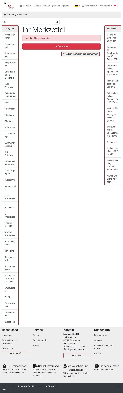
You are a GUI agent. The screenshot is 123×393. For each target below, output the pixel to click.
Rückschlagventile (10, 243)
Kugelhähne (10, 180)
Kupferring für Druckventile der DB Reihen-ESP (112, 53)
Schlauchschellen (10, 258)
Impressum (7, 335)
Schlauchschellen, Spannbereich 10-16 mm (112, 70)
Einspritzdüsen (10, 64)
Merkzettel (23, 14)
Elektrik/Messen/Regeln (10, 95)
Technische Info (40, 340)
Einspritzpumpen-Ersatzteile (10, 75)
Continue (61, 46)
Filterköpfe (9, 115)
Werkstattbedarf (10, 314)
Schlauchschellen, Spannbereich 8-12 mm (112, 131)
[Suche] (28, 22)
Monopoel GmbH (26, 386)
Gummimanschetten (10, 144)
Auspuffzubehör (10, 45)
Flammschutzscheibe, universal (112, 84)
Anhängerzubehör (10, 36)
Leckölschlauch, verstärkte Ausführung (112, 165)
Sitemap (36, 345)
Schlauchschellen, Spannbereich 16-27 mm (112, 97)
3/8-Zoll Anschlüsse (10, 234)
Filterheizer (10, 109)
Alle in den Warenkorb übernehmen (80, 54)
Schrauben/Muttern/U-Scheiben (10, 278)
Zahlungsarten (100, 335)
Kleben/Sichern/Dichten (10, 163)
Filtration (9, 121)
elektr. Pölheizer (9, 85)
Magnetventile (10, 187)
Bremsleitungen (10, 55)
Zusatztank (10, 322)
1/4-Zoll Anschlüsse (10, 224)
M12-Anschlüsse (10, 197)
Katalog (12, 14)
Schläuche (9, 251)
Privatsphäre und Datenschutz (9, 342)
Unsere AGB (7, 348)
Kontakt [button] (77, 355)
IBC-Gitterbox (9, 153)
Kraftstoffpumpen (10, 172)
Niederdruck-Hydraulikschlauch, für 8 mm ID (112, 148)
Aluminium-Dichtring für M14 (112, 179)
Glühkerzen (10, 127)
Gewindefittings (10, 135)
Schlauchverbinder (10, 268)
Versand (98, 340)
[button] (77, 5)
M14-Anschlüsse (10, 206)
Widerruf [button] (15, 353)
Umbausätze (10, 289)
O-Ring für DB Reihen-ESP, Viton (112, 38)
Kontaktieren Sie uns (103, 369)
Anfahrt (97, 353)
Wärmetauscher (10, 305)
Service (36, 335)
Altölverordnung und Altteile (103, 347)
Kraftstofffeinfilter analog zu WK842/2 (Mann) (112, 114)
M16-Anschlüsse (10, 215)
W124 (7, 297)
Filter (7, 102)
